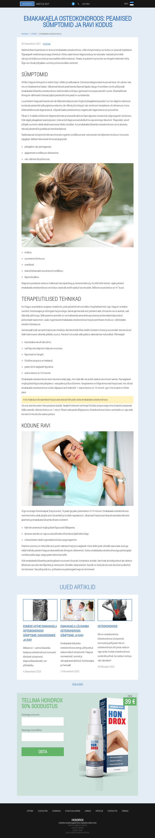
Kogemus (56, 810)
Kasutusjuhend (72, 810)
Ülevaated (43, 810)
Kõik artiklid (77, 684)
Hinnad (125, 810)
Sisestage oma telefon (31, 730)
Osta (42, 751)
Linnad (88, 810)
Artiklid (99, 810)
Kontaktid (112, 810)
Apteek (30, 810)
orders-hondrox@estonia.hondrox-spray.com (77, 823)
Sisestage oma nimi (30, 714)
